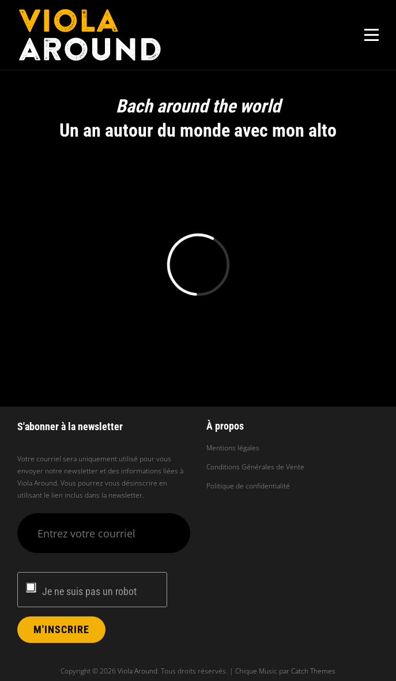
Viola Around (137, 671)
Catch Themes (313, 671)
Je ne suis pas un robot (89, 591)
